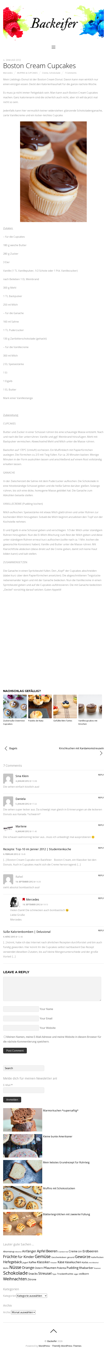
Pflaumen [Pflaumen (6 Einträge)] (49, 1268)
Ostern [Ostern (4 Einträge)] (39, 1268)
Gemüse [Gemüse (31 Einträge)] (43, 1256)
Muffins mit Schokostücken (59, 1188)
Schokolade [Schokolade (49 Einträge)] (15, 1273)
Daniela (21, 799)
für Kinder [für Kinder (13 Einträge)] (26, 1256)
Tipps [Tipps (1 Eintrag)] (54, 1274)
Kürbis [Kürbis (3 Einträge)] (85, 1262)
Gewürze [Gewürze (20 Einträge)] (82, 1256)
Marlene (21, 826)
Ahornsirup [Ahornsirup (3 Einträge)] (9, 1251)
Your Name (46, 1009)
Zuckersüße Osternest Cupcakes (14, 722)
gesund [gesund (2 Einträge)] (70, 1257)
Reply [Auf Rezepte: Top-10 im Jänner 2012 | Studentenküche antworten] (101, 847)
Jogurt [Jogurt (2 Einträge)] (25, 1262)
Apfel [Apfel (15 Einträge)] (41, 1251)
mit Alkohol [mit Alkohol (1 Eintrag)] (94, 1262)
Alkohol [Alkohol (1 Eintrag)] (18, 1252)
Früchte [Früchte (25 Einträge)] (10, 1256)
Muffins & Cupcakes (27, 72)
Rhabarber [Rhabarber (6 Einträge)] (86, 1268)
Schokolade (54, 72)
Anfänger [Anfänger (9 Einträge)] (29, 1251)
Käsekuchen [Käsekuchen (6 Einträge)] (73, 1262)
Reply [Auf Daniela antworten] (101, 797)
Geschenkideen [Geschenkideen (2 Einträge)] (59, 1257)
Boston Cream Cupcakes (39, 65)
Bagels (11, 748)
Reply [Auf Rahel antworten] (101, 875)
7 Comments (71, 72)
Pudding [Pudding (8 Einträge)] (72, 1268)
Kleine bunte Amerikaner (57, 1136)
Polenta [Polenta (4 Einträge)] (61, 1268)
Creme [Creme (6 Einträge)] (73, 1251)
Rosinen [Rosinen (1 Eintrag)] (97, 1268)
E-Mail (8, 1085)
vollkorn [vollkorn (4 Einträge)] (84, 1273)
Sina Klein (22, 776)
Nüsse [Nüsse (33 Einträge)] (15, 1267)
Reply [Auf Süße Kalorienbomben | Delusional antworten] (101, 930)
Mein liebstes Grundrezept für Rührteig (66, 1162)
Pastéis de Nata (35, 720)
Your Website (48, 1028)
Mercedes (8, 72)
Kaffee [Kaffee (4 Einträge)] (32, 1262)
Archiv (6, 1312)
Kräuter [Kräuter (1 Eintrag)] (54, 1262)
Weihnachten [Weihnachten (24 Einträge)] (15, 1278)
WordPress (44, 1345)
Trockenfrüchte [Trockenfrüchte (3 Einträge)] (65, 1273)
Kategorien (9, 1295)
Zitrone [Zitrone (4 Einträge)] (31, 1279)
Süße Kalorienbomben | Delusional (27, 932)
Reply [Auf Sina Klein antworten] (101, 774)
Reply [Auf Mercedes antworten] (101, 898)
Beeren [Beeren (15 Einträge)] (52, 1251)
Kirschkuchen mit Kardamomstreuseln (81, 751)
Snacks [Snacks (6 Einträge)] (33, 1273)
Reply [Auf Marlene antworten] (101, 825)
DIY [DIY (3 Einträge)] (80, 1251)
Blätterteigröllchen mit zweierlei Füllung (66, 1214)
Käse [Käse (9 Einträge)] (61, 1262)
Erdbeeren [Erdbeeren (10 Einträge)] (90, 1251)
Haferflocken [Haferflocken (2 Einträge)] (97, 1257)
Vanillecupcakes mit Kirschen (87, 722)
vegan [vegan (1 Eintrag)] (76, 1274)
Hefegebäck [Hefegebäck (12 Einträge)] (12, 1262)
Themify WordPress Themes (66, 1345)
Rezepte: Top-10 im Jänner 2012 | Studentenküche (37, 849)
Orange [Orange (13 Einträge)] (28, 1267)
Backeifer (52, 1341)
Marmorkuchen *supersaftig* (60, 1110)
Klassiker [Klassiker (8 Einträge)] (43, 1262)
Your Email (46, 1018)
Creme (45, 72)
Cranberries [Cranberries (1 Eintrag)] (63, 1252)
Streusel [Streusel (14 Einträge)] (45, 1273)
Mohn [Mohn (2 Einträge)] (6, 1268)
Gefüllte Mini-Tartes (62, 720)
